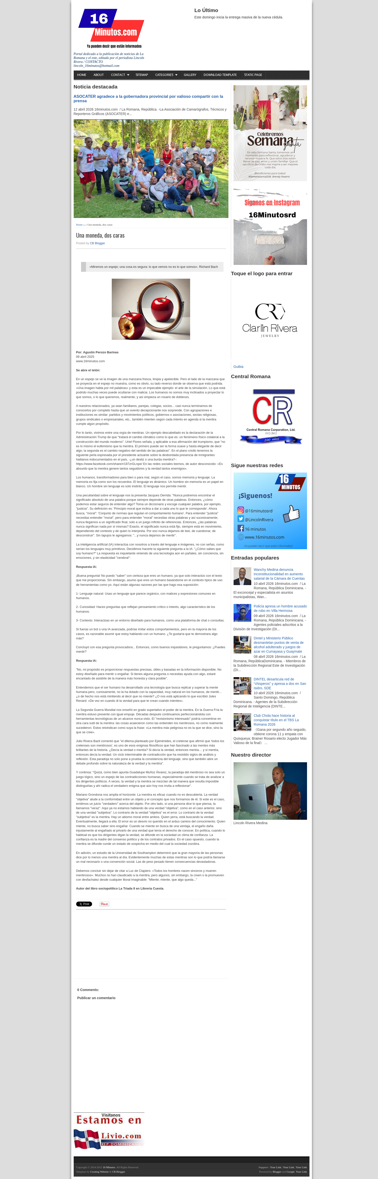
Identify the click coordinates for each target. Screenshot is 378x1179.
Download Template (220, 75)
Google (290, 1171)
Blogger (277, 1171)
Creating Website (99, 1171)
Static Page (253, 75)
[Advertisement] (114, 943)
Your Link (275, 1167)
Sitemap (142, 75)
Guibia (238, 367)
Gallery (190, 75)
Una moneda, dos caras (100, 235)
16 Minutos (109, 1167)
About (99, 75)
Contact (118, 75)
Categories (164, 75)
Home (81, 75)
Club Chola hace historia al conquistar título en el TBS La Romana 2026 (276, 720)
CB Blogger (97, 243)
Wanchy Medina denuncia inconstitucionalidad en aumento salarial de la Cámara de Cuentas (279, 574)
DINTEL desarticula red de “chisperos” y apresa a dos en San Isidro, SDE (280, 683)
